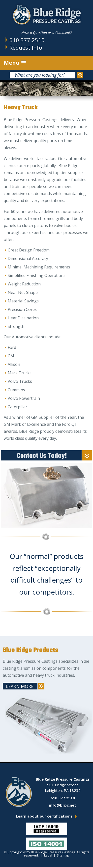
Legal (48, 855)
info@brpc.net (62, 805)
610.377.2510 (27, 40)
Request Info (25, 47)
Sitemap (63, 855)
